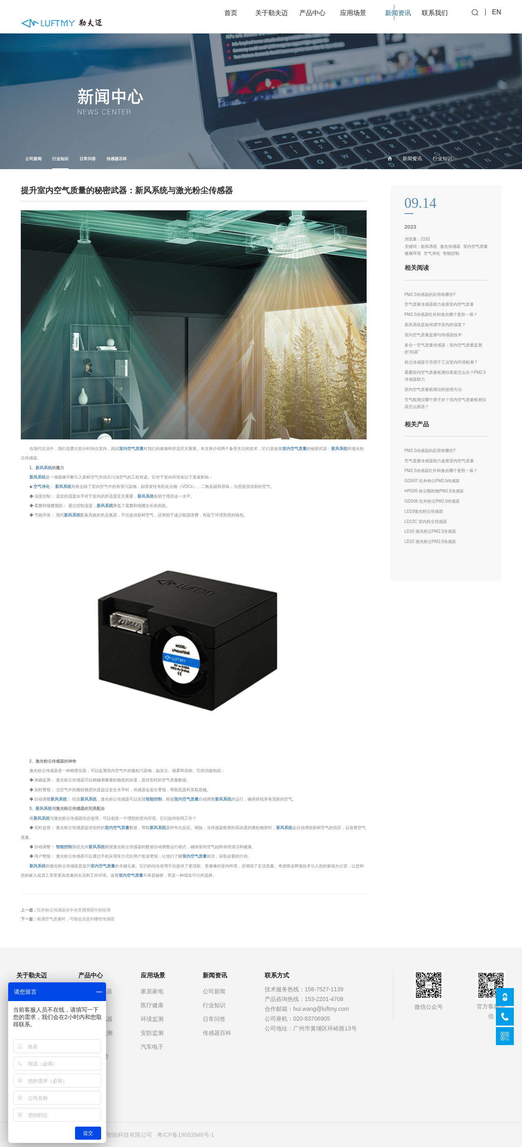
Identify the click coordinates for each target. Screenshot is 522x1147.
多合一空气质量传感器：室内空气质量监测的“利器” (443, 349)
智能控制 (154, 799)
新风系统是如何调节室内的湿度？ (435, 324)
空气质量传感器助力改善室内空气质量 (439, 304)
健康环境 (413, 253)
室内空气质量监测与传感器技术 (433, 335)
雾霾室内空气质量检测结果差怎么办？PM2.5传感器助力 (445, 376)
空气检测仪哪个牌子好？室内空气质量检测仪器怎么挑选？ (445, 403)
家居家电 (152, 991)
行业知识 (60, 163)
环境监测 (152, 1019)
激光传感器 (450, 246)
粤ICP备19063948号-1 (185, 1135)
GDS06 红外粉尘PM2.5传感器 (432, 501)
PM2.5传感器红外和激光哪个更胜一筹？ (441, 314)
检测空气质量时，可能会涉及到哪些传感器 (76, 919)
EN (496, 16)
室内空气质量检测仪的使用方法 (433, 389)
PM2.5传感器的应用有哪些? (430, 294)
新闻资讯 (412, 158)
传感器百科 (116, 159)
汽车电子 (152, 1046)
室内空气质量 (131, 448)
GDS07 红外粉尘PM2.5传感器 (432, 481)
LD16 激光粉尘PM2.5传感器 (430, 531)
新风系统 (339, 448)
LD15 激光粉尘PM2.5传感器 (430, 541)
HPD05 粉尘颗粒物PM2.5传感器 (434, 491)
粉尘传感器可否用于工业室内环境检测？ (441, 362)
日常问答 (88, 159)
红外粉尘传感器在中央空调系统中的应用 (74, 910)
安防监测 (152, 1033)
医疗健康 (152, 1005)
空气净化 (41, 486)
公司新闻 (33, 159)
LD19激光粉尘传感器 (424, 511)
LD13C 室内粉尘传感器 (426, 521)
